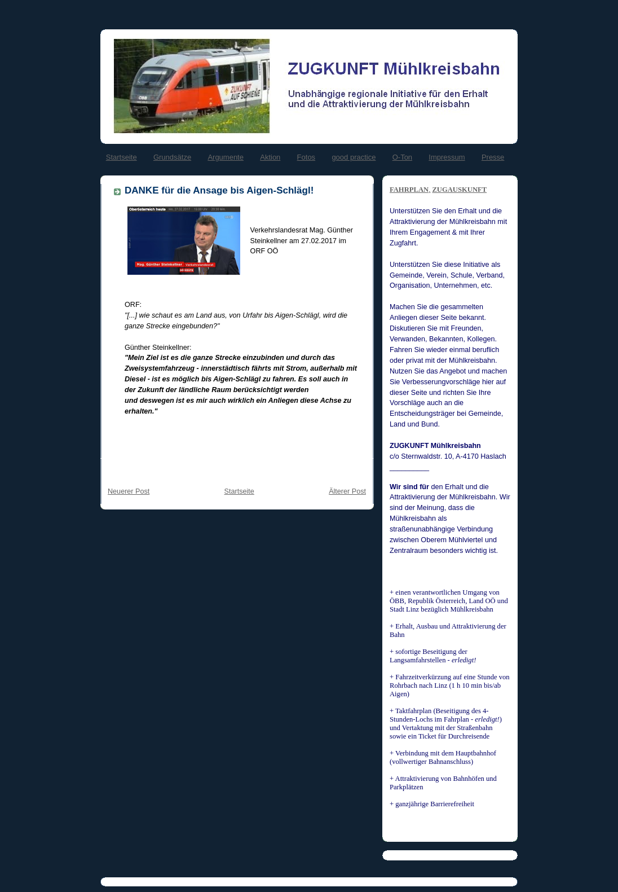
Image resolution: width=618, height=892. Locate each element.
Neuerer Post (128, 491)
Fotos (306, 157)
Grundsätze (172, 157)
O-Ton (402, 157)
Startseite (121, 157)
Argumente (226, 157)
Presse (493, 157)
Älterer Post (347, 491)
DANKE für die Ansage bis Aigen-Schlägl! (219, 190)
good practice (354, 157)
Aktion (270, 157)
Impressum (447, 157)
